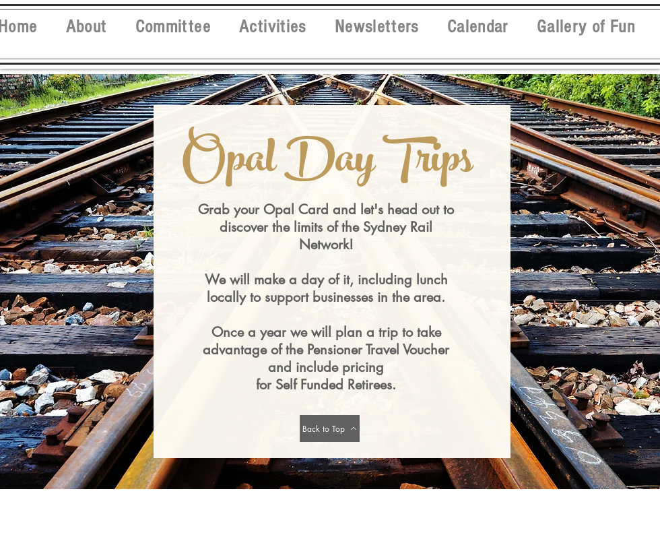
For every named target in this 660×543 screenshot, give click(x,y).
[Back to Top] (330, 428)
